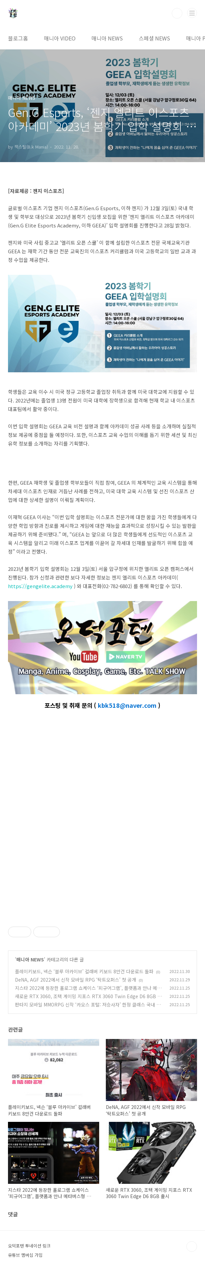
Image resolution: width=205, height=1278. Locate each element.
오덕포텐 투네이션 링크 (29, 1246)
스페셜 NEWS (154, 38)
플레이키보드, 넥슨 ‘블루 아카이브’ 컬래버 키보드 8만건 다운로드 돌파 (84, 971)
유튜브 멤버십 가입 (25, 1255)
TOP (191, 1246)
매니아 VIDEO (60, 38)
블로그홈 (18, 38)
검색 (177, 13)
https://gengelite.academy (40, 585)
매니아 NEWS (107, 38)
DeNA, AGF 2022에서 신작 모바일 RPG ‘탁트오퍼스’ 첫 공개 (75, 979)
